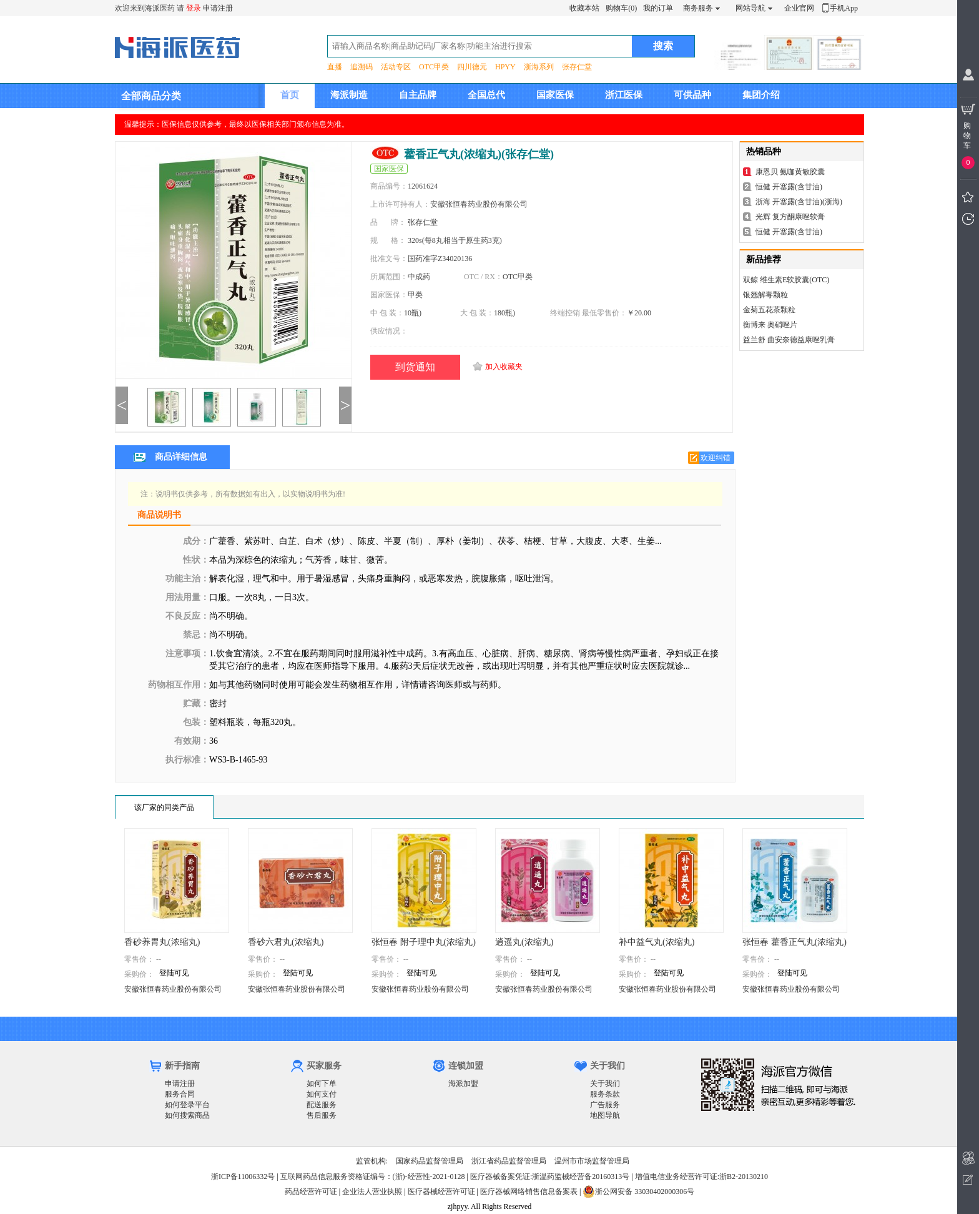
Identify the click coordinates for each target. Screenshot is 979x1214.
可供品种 (692, 95)
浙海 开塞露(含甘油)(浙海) (798, 201)
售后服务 (322, 1115)
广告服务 (605, 1104)
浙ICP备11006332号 (244, 1176)
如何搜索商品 (187, 1115)
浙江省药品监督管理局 (508, 1161)
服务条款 (605, 1094)
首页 (289, 95)
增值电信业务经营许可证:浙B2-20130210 (701, 1176)
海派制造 (349, 95)
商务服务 (698, 8)
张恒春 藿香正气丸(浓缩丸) (794, 942)
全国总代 (486, 95)
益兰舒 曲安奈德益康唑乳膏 (789, 339)
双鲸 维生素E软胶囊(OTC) (786, 279)
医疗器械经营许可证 (441, 1191)
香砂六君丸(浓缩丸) (285, 942)
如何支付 (322, 1094)
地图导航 (605, 1115)
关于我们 (605, 1083)
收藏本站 (584, 8)
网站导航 (750, 8)
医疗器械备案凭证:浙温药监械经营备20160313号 (549, 1176)
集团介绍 (761, 95)
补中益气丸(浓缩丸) (656, 942)
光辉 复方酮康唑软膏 (790, 216)
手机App (844, 8)
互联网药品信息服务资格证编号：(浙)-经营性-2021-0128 (372, 1176)
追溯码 (361, 66)
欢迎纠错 (716, 457)
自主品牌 (417, 95)
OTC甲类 (434, 66)
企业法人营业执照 (372, 1191)
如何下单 (322, 1083)
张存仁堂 (577, 66)
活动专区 (396, 66)
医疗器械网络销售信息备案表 (529, 1191)
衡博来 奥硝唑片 (770, 324)
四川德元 (472, 66)
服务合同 (180, 1094)
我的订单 (658, 8)
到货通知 (415, 367)
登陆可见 (174, 973)
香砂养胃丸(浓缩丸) (162, 942)
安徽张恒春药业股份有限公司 (173, 989)
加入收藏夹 (504, 366)
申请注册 (218, 8)
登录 (193, 8)
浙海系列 (539, 66)
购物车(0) (621, 8)
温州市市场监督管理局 (591, 1161)
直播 (334, 66)
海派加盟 (463, 1083)
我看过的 (968, 219)
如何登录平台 (187, 1104)
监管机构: (372, 1161)
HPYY (505, 66)
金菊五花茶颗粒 (769, 309)
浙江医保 (623, 95)
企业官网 (799, 8)
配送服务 (322, 1104)
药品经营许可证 (311, 1191)
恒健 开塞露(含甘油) (788, 186)
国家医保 (555, 95)
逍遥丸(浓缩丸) (524, 942)
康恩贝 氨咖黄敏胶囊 (790, 171)
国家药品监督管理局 (429, 1161)
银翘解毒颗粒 (765, 294)
